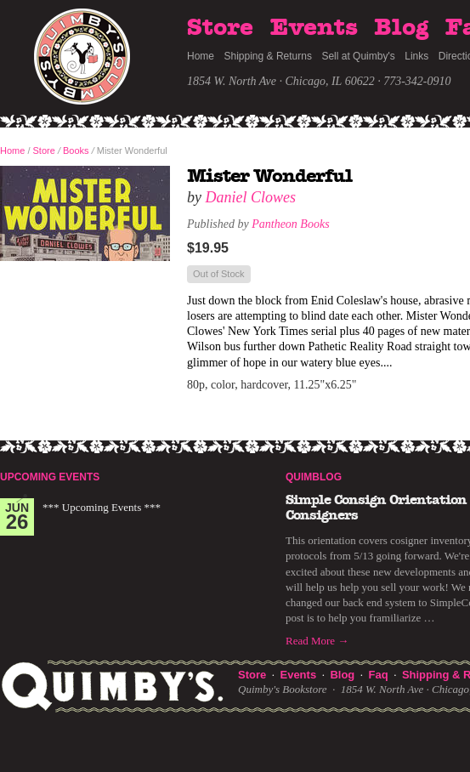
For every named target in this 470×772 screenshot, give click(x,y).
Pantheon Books (290, 224)
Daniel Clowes (251, 197)
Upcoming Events (49, 477)
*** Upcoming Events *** (101, 507)
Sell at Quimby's (357, 56)
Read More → (317, 640)
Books (76, 150)
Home (200, 56)
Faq (378, 674)
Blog (401, 28)
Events (314, 28)
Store (220, 28)
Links (416, 56)
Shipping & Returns (268, 56)
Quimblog (314, 477)
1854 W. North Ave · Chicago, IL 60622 (281, 81)
